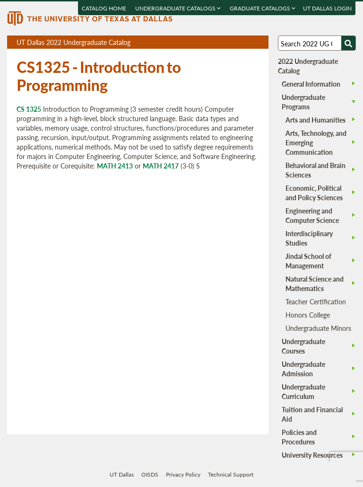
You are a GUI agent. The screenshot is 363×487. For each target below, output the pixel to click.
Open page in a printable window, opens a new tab (249, 42)
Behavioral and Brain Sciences (315, 169)
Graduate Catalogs (263, 8)
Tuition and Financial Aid (312, 414)
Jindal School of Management (308, 260)
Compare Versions (260, 42)
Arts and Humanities (315, 119)
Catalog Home (104, 8)
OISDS (149, 474)
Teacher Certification (315, 301)
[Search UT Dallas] (316, 43)
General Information (311, 84)
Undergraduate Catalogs (178, 8)
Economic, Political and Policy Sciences (314, 192)
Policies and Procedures (299, 436)
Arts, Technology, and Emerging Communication (315, 142)
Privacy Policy (183, 474)
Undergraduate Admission (303, 368)
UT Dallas (122, 474)
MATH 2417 (161, 165)
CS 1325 (29, 109)
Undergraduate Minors (318, 328)
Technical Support (230, 474)
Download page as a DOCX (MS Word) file (238, 42)
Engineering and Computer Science (312, 215)
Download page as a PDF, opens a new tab (227, 42)
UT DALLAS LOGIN (327, 8)
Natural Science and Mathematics (314, 283)
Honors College (307, 314)
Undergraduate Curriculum (303, 391)
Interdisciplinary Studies (309, 238)
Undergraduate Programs (303, 101)
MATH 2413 (115, 165)
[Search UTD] (348, 43)
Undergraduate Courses (303, 345)
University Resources (312, 455)
